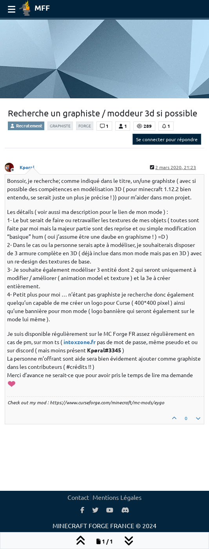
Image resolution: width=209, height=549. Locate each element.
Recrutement (26, 125)
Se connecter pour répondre (167, 139)
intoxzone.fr (80, 341)
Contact (78, 497)
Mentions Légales (117, 497)
